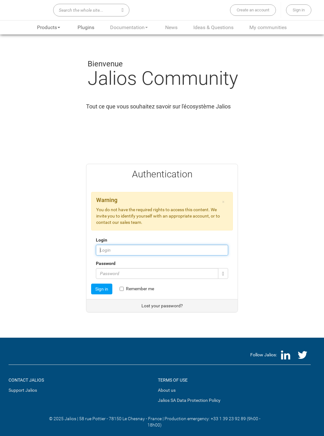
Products (48, 27)
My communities (268, 27)
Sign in (101, 289)
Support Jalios (23, 390)
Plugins (86, 27)
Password (105, 263)
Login (101, 240)
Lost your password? (162, 305)
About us (167, 390)
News (171, 27)
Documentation (129, 27)
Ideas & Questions (213, 27)
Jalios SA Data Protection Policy (189, 400)
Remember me (137, 288)
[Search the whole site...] (91, 10)
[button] (223, 201)
